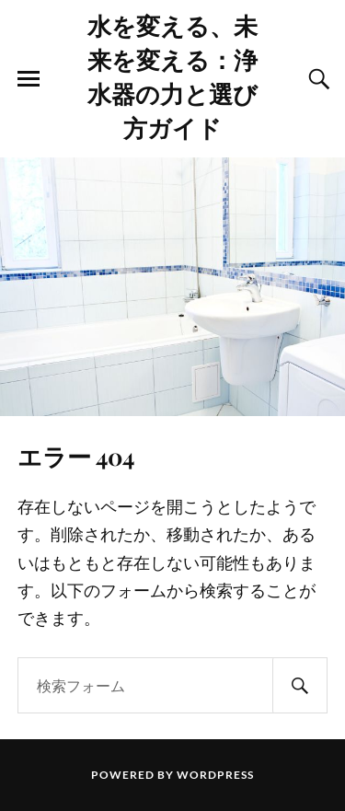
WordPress (215, 775)
